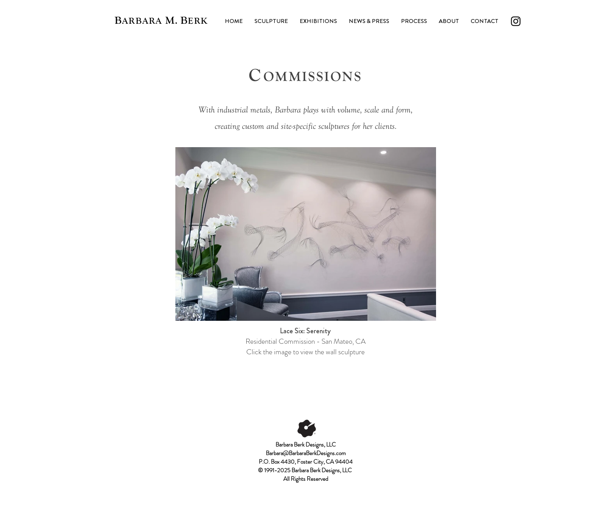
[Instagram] (515, 21)
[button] (271, 21)
